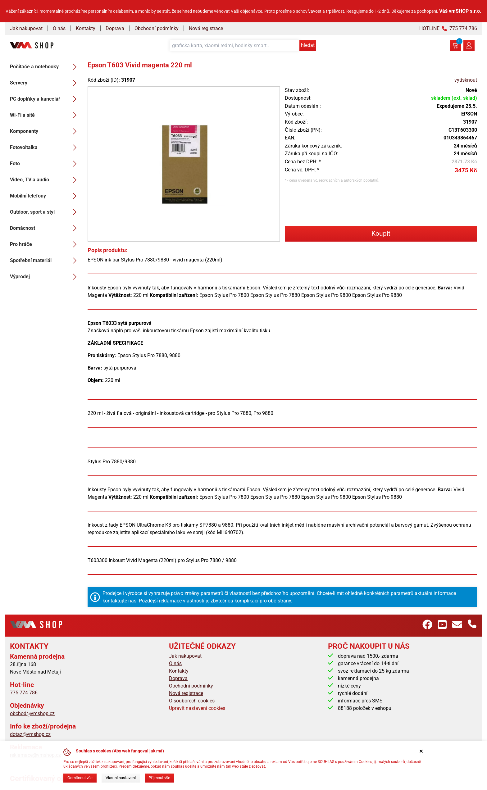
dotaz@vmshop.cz (30, 734)
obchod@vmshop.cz (32, 713)
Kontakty (85, 28)
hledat (308, 45)
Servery (45, 83)
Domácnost (45, 228)
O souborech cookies (192, 701)
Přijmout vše (159, 777)
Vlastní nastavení (121, 777)
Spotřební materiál (45, 260)
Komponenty (45, 131)
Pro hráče (45, 244)
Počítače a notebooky (45, 66)
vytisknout (465, 80)
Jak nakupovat (26, 28)
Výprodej (45, 276)
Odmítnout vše (80, 777)
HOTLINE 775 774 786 (448, 28)
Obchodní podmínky (156, 28)
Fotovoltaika (45, 147)
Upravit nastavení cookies (197, 708)
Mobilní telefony (45, 196)
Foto (45, 163)
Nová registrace (206, 28)
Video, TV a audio (45, 179)
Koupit (380, 233)
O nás (59, 28)
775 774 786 (24, 693)
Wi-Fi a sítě (45, 115)
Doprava (115, 28)
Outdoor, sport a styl (45, 212)
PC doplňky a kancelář (45, 99)
